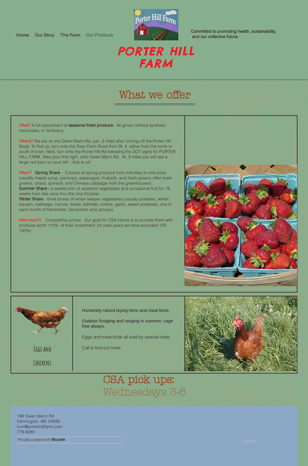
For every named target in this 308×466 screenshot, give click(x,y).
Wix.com (58, 439)
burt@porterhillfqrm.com (39, 426)
